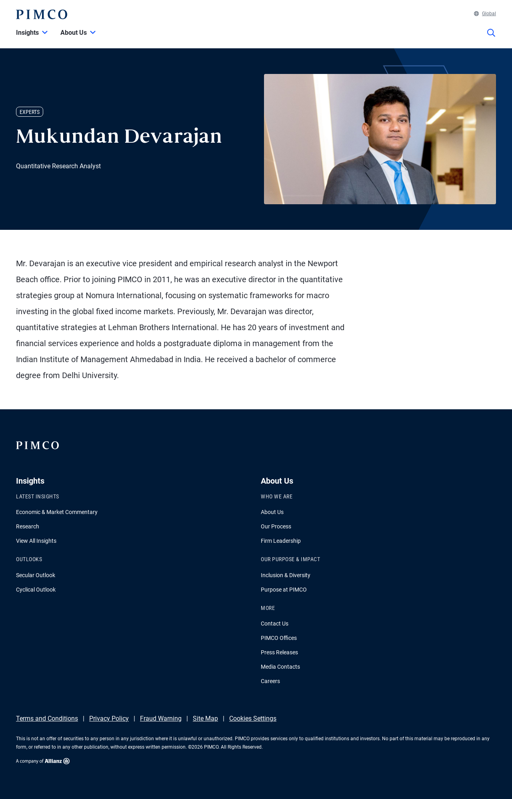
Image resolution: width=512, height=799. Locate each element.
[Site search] (491, 38)
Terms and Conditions (47, 718)
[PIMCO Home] (41, 14)
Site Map (205, 718)
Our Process (276, 526)
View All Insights (36, 541)
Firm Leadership (281, 541)
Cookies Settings (252, 718)
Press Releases (279, 652)
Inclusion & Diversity (285, 575)
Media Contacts (280, 667)
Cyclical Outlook (36, 589)
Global (485, 13)
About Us (272, 512)
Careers (270, 681)
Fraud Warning (161, 718)
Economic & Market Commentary (57, 512)
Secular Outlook (35, 575)
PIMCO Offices (279, 638)
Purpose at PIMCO (284, 589)
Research (27, 526)
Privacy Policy (109, 718)
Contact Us (274, 623)
